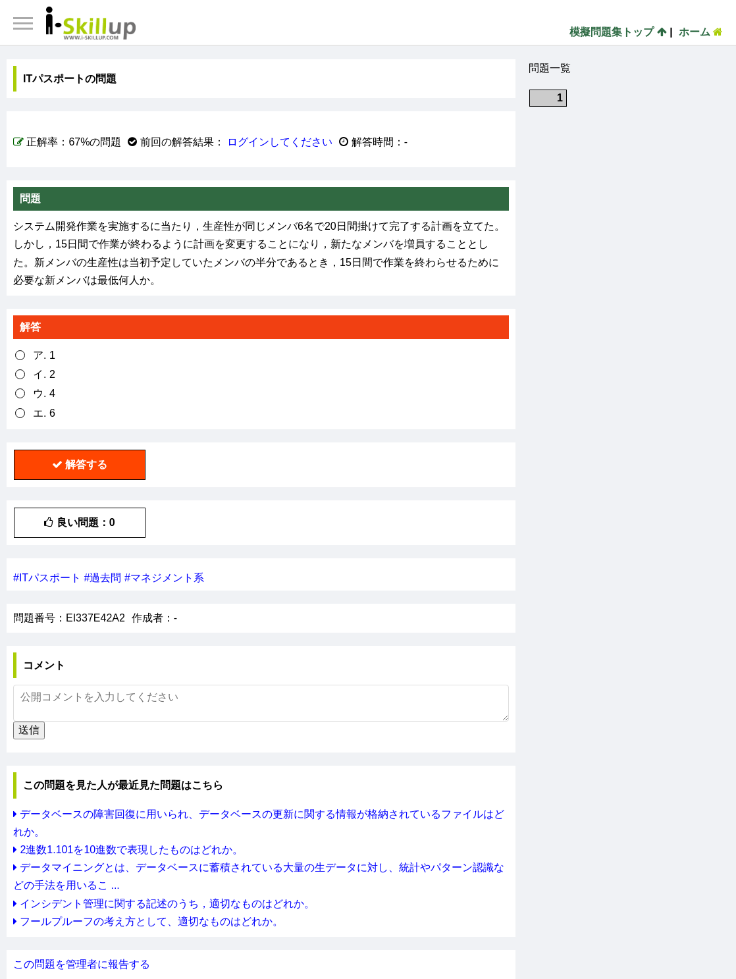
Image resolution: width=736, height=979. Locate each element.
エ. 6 (44, 413)
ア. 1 (44, 355)
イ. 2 (44, 374)
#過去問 (103, 577)
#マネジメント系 (164, 577)
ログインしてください (279, 141)
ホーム (701, 32)
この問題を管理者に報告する (81, 964)
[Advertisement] (627, 199)
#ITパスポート (47, 577)
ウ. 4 (44, 393)
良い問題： (79, 522)
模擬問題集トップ (617, 32)
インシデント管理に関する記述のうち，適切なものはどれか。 (164, 903)
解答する (79, 464)
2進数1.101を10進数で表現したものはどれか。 (128, 849)
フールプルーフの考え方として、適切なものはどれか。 (148, 921)
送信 (28, 729)
